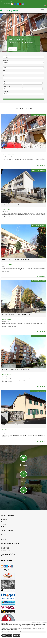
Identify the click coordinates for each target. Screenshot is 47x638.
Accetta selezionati (16, 635)
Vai (23, 467)
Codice (4, 76)
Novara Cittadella (7, 264)
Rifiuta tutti (10, 635)
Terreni (4, 526)
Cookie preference (39, 628)
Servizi (4, 537)
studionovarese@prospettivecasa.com (11, 553)
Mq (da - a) (5, 81)
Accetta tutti (4, 635)
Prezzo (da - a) (6, 86)
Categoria (5, 60)
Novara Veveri (6, 209)
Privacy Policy (14, 629)
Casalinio (5, 430)
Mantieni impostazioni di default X (39, 622)
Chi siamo (5, 535)
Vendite (5, 519)
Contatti (5, 539)
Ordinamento (6, 91)
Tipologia (5, 55)
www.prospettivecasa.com (8, 556)
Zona (4, 70)
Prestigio (5, 524)
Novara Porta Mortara (8, 154)
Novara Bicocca (6, 320)
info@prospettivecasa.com (8, 554)
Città (4, 65)
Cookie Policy (8, 629)
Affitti (4, 522)
